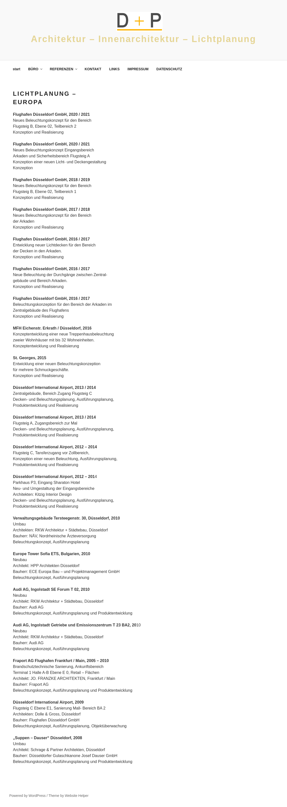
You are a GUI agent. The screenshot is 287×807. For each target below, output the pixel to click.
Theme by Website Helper (69, 796)
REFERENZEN (64, 69)
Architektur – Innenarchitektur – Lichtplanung (143, 39)
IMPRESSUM (138, 69)
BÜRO (35, 69)
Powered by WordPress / (29, 796)
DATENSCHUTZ (169, 69)
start (16, 69)
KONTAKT (93, 69)
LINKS (114, 69)
